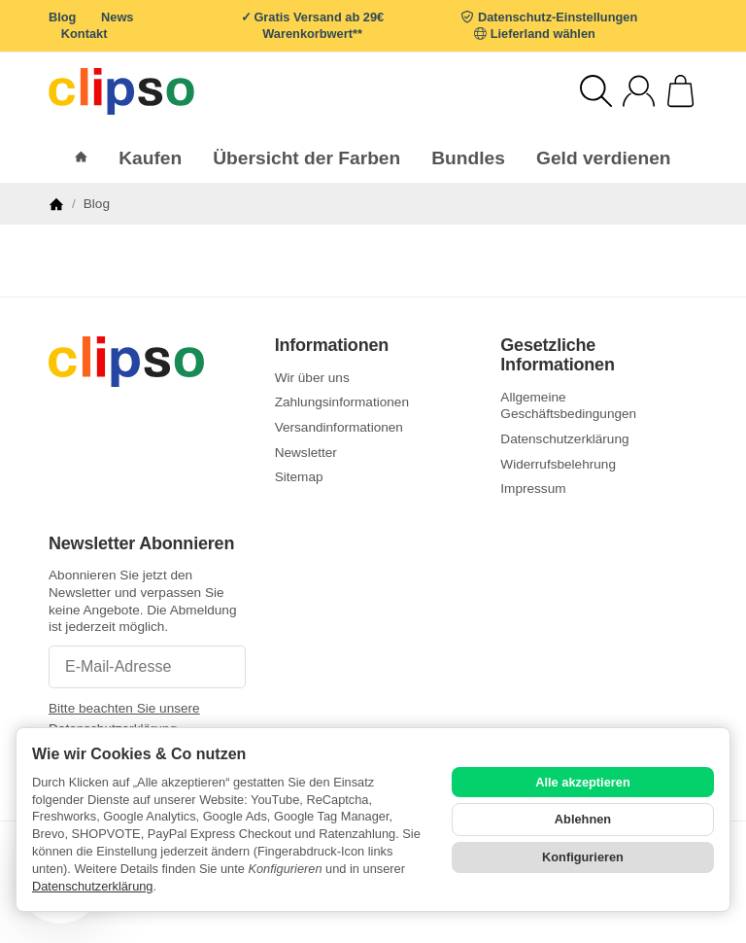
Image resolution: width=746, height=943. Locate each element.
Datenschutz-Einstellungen (557, 17)
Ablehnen (583, 819)
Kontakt (84, 33)
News (117, 17)
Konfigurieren (583, 857)
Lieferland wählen (543, 33)
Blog (62, 17)
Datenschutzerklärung (92, 886)
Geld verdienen (603, 158)
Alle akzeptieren (582, 782)
